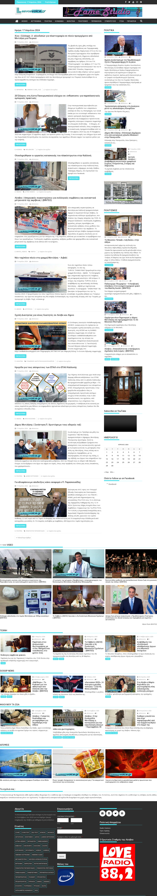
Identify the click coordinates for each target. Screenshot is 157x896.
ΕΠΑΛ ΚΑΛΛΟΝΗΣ (30, 419)
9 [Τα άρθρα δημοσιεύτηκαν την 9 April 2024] (112, 420)
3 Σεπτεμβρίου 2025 (84, 704)
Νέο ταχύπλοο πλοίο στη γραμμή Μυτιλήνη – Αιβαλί (41, 257)
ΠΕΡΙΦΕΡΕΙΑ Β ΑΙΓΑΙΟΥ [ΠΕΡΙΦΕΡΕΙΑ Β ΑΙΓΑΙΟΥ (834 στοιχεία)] (47, 861)
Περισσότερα (20, 84)
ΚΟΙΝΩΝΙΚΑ (59, 21)
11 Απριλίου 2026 (128, 91)
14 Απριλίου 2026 (111, 57)
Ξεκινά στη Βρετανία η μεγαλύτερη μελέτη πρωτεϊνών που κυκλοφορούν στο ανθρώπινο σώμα (128, 770)
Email (60, 817)
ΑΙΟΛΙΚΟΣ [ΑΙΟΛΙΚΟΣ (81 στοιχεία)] (51, 821)
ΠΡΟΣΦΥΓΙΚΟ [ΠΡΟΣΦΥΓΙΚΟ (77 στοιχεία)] (41, 866)
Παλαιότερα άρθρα (24, 538)
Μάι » (112, 436)
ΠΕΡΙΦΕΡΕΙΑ (131, 21)
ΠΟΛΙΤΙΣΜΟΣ (83, 21)
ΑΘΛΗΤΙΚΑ (71, 21)
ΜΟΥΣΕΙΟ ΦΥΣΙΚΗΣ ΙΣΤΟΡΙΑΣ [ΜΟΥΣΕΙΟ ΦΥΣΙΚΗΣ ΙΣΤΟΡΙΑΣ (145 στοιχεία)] (38, 848)
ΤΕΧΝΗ (3, 659)
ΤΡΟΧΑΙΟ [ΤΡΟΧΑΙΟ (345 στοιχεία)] (37, 875)
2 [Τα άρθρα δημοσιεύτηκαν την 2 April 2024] (112, 416)
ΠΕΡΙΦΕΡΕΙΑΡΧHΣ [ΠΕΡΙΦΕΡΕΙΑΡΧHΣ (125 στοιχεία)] (21, 866)
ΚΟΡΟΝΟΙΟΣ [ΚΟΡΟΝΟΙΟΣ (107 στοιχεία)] (19, 839)
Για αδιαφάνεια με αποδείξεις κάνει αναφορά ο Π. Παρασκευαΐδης (48, 482)
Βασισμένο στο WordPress (60, 892)
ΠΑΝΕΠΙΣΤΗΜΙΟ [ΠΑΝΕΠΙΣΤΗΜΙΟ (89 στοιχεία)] (32, 861)
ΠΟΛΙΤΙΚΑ (48, 21)
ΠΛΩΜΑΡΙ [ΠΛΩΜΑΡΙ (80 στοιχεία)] (32, 866)
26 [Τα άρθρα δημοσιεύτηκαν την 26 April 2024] (129, 427)
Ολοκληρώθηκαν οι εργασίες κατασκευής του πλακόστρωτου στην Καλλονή (53, 155)
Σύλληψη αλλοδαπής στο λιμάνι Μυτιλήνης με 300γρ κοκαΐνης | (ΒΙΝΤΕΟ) (24, 617)
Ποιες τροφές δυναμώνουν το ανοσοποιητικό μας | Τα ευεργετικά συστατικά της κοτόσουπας (78, 770)
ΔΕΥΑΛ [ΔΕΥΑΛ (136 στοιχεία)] (37, 826)
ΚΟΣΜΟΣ (19, 149)
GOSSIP (3, 688)
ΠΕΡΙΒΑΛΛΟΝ (96, 21)
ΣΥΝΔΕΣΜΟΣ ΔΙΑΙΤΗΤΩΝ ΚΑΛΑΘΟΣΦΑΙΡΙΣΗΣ (40, 361)
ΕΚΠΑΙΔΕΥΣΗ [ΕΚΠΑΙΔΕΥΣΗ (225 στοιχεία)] (32, 830)
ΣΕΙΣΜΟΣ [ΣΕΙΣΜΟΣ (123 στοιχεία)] (46, 870)
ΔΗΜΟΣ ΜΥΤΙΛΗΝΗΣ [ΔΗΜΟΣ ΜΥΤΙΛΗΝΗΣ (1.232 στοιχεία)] (47, 826)
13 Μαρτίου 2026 (111, 220)
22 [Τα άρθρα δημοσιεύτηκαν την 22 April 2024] (107, 427)
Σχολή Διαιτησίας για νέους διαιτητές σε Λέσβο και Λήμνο (44, 315)
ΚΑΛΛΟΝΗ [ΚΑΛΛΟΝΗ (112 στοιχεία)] (37, 835)
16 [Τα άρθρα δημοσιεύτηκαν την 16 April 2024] (112, 423)
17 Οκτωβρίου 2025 (129, 280)
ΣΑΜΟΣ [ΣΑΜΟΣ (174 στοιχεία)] (39, 870)
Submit (61, 845)
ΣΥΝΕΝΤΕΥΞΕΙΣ (110, 21)
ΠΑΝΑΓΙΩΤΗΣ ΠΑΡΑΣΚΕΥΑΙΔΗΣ (35, 531)
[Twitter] (116, 802)
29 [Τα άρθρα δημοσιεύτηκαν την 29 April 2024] (107, 430)
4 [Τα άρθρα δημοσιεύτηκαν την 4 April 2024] (123, 416)
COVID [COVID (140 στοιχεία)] (17, 821)
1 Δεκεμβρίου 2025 (31, 704)
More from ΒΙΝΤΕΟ (149, 624)
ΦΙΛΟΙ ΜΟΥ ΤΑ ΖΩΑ (6, 722)
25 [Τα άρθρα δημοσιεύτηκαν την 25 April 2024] (123, 427)
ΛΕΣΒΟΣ (24, 21)
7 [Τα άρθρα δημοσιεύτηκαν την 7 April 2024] (139, 416)
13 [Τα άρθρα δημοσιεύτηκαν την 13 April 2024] (134, 420)
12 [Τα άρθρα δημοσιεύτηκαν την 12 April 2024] (129, 420)
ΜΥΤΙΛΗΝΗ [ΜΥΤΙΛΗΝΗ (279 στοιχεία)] (18, 852)
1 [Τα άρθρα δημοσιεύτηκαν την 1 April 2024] (106, 416)
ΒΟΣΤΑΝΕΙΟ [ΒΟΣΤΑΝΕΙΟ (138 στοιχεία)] (29, 826)
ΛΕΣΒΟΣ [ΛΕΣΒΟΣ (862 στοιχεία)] (38, 839)
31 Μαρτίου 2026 (30, 637)
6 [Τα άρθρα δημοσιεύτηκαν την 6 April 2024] (134, 416)
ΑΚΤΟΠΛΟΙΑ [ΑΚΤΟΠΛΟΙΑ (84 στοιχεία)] (19, 826)
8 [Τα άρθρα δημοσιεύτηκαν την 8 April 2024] (106, 420)
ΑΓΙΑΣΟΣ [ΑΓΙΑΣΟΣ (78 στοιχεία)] (42, 821)
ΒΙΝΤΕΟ (18, 252)
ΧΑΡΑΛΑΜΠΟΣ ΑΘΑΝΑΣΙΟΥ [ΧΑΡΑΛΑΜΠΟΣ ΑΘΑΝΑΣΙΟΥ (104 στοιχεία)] (24, 879)
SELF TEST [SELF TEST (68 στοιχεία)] (35, 821)
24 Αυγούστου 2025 (136, 704)
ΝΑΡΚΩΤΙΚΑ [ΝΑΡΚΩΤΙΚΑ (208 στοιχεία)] (28, 852)
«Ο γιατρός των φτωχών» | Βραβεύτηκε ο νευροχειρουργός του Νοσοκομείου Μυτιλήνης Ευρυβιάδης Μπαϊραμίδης (77, 581)
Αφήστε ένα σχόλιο (51, 90)
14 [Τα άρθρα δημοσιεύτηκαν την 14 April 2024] (140, 420)
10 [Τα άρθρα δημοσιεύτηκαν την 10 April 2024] (118, 420)
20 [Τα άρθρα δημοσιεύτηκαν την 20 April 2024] (134, 423)
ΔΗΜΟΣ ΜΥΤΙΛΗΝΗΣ (32, 476)
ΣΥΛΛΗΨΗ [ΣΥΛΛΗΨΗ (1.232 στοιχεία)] (18, 875)
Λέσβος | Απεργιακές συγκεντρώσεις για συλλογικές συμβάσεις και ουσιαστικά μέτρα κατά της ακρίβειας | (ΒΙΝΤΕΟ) (55, 199)
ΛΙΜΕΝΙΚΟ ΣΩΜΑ (32, 90)
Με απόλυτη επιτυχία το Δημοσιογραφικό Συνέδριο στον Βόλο (24, 769)
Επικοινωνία (104, 822)
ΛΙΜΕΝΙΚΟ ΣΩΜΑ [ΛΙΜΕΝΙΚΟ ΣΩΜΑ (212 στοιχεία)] (37, 844)
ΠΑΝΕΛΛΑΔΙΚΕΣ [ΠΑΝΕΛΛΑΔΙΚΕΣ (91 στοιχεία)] (20, 861)
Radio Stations (105, 817)
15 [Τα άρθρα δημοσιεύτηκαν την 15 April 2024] (107, 423)
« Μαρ (106, 436)
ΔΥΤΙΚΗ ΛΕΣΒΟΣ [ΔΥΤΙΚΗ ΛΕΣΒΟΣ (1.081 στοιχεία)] (20, 830)
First (58, 812)
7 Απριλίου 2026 (128, 136)
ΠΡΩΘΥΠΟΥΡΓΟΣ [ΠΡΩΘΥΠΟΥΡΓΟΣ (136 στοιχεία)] (20, 870)
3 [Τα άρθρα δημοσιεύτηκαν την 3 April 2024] (117, 416)
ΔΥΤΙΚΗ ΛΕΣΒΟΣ (30, 192)
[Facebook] (103, 802)
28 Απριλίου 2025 (135, 673)
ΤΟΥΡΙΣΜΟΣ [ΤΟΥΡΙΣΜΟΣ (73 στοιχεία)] (28, 875)
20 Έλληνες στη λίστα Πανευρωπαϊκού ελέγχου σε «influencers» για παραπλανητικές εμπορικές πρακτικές (57, 96)
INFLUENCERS (30, 149)
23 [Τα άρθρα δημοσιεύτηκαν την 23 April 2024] (112, 427)
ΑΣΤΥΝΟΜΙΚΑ (36, 21)
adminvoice (34, 42)
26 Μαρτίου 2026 (83, 637)
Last (72, 812)
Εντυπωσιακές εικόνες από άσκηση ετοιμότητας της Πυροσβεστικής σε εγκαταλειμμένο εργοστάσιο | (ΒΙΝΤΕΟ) (23, 581)
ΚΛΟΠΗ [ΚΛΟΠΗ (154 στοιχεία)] (45, 835)
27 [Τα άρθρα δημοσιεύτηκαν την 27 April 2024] (134, 427)
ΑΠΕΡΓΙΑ (33, 252)
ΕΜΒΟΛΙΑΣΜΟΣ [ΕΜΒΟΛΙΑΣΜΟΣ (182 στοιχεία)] (43, 830)
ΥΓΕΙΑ (121, 21)
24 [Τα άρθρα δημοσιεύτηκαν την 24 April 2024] (118, 427)
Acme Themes (102, 892)
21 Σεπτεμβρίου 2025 (129, 303)
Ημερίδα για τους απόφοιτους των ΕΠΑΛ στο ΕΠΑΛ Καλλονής (46, 367)
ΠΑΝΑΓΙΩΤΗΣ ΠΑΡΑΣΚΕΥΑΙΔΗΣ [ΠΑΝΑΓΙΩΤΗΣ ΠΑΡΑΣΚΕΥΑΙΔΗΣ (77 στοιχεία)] (25, 857)
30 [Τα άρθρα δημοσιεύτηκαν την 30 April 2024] (112, 430)
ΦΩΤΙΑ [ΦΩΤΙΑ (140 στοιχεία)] (44, 875)
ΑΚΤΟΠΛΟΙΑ (28, 309)
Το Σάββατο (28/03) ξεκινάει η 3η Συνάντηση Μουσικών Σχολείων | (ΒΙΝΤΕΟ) (78, 617)
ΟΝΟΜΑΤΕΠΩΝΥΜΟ (66, 805)
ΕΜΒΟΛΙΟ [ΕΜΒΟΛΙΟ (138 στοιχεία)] (18, 835)
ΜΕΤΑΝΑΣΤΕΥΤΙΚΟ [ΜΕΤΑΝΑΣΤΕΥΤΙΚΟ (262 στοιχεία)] (21, 848)
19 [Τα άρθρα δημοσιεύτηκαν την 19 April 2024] (129, 423)
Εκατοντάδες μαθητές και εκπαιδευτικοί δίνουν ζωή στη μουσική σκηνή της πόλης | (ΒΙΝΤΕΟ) (131, 581)
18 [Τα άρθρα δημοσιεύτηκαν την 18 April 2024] (123, 423)
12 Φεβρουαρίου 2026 (137, 637)
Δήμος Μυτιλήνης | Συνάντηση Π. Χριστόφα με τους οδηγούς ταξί (48, 424)
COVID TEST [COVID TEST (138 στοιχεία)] (25, 821)
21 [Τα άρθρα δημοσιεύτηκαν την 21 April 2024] (140, 423)
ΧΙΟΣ (39, 90)
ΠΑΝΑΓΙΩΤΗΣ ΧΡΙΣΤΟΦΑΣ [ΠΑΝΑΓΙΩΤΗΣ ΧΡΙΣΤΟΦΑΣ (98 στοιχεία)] (45, 857)
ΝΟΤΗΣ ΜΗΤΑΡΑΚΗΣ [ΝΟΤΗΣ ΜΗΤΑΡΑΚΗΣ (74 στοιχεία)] (40, 852)
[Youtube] (122, 802)
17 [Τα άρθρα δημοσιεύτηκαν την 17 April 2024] (118, 423)
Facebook (112, 448)
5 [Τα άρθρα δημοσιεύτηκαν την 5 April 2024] (128, 416)
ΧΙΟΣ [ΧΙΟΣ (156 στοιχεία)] (36, 879)
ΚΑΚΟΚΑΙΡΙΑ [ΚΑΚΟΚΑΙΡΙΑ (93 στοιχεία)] (28, 835)
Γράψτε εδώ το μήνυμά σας (70, 826)
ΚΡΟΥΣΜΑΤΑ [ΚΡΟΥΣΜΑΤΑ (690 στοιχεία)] (30, 839)
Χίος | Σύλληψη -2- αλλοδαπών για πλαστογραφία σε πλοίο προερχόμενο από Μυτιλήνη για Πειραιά (53, 37)
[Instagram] (109, 802)
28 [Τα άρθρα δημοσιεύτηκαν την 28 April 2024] (140, 427)
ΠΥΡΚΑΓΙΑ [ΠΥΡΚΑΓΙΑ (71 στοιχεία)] (32, 870)
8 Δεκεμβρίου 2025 (129, 251)
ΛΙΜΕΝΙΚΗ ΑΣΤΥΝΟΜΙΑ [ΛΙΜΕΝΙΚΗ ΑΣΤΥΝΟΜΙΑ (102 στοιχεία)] (22, 844)
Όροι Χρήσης (105, 819)
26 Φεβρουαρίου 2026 (32, 673)
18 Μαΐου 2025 (82, 673)
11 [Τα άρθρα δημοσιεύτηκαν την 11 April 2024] (123, 420)
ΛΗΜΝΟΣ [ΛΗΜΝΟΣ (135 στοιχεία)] (46, 839)
